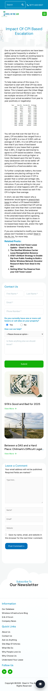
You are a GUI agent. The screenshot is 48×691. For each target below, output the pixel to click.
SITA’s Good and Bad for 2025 (22, 404)
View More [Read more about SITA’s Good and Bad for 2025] (9, 408)
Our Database (8, 609)
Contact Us (7, 636)
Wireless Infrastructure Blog (15, 613)
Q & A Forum (7, 617)
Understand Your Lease (12, 660)
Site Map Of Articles (11, 644)
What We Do (7, 648)
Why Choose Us (9, 656)
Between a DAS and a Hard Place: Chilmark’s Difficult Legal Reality (23, 449)
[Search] (22, 4)
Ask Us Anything (9, 640)
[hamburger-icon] (44, 14)
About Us (6, 632)
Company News (9, 621)
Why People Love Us (11, 652)
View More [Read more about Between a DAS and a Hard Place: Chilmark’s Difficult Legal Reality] (9, 453)
